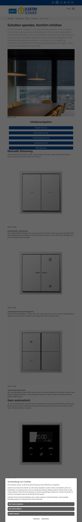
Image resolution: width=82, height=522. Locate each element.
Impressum (36, 518)
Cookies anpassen (14, 513)
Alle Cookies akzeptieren (16, 504)
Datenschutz (45, 518)
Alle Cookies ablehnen (15, 509)
